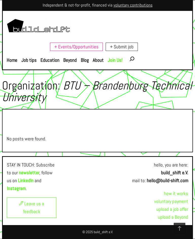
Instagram (16, 188)
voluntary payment (171, 201)
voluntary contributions (133, 5)
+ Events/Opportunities (76, 47)
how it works (176, 193)
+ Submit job (122, 47)
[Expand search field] (132, 60)
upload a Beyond (173, 217)
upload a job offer (172, 209)
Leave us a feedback (31, 207)
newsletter (29, 173)
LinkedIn (26, 180)
